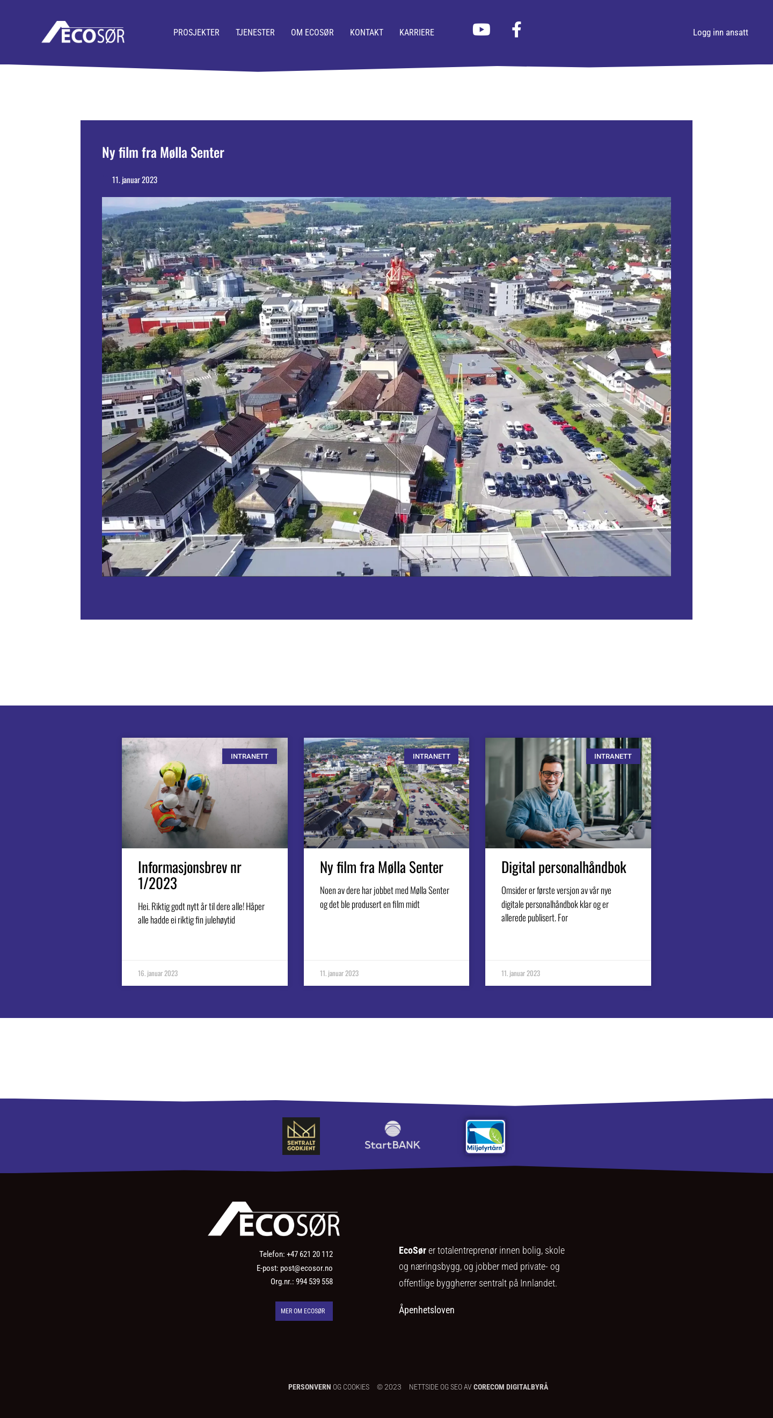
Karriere (416, 32)
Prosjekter (196, 32)
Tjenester (255, 32)
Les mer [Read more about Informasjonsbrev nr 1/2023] (152, 950)
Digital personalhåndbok (563, 866)
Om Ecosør (312, 32)
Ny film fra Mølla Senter (381, 866)
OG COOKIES (328, 1387)
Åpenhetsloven (427, 1309)
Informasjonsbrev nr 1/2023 (190, 874)
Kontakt (366, 32)
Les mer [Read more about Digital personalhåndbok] (516, 948)
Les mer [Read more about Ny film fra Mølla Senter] (334, 934)
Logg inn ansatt (720, 32)
